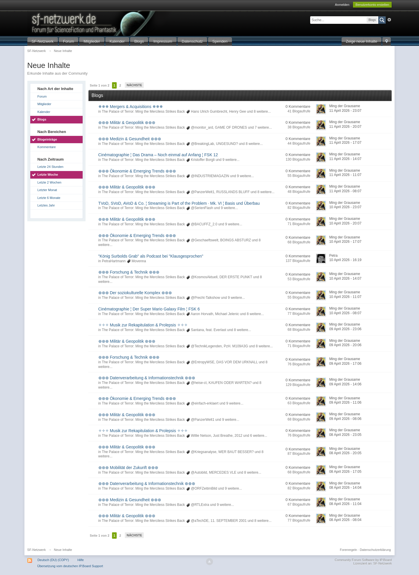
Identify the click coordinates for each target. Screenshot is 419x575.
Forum (68, 41)
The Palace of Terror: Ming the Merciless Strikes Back (143, 111)
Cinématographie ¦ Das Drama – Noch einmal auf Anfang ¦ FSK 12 (158, 154)
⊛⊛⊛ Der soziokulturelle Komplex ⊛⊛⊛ (135, 292)
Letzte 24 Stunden (50, 166)
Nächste (134, 85)
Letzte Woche (48, 174)
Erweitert (389, 19)
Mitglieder (92, 41)
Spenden (220, 41)
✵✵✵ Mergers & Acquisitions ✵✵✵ (130, 106)
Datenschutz (192, 41)
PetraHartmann (113, 261)
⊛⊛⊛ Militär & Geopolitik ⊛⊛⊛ (126, 122)
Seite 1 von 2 (99, 85)
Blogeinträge (47, 139)
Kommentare (47, 147)
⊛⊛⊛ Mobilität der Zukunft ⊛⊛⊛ (128, 467)
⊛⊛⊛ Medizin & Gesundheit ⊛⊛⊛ (129, 138)
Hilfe (80, 560)
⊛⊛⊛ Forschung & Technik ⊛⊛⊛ (128, 272)
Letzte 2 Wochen (49, 182)
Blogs (139, 41)
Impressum (162, 41)
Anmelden (342, 4)
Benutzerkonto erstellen (372, 4)
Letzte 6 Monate (49, 198)
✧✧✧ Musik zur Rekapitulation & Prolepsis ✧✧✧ (143, 325)
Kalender (117, 41)
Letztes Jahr (46, 205)
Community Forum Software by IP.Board (363, 560)
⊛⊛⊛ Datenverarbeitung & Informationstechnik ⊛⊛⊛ (146, 377)
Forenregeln (348, 549)
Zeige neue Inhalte (361, 41)
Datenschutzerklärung (375, 549)
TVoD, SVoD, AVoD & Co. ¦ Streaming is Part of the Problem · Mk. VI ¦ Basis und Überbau (179, 203)
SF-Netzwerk (43, 41)
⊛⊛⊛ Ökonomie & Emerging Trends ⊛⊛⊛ (137, 171)
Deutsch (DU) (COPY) (53, 560)
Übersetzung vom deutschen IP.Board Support (70, 566)
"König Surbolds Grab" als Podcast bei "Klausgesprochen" (150, 256)
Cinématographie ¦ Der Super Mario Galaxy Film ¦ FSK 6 (149, 309)
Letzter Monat (47, 190)
